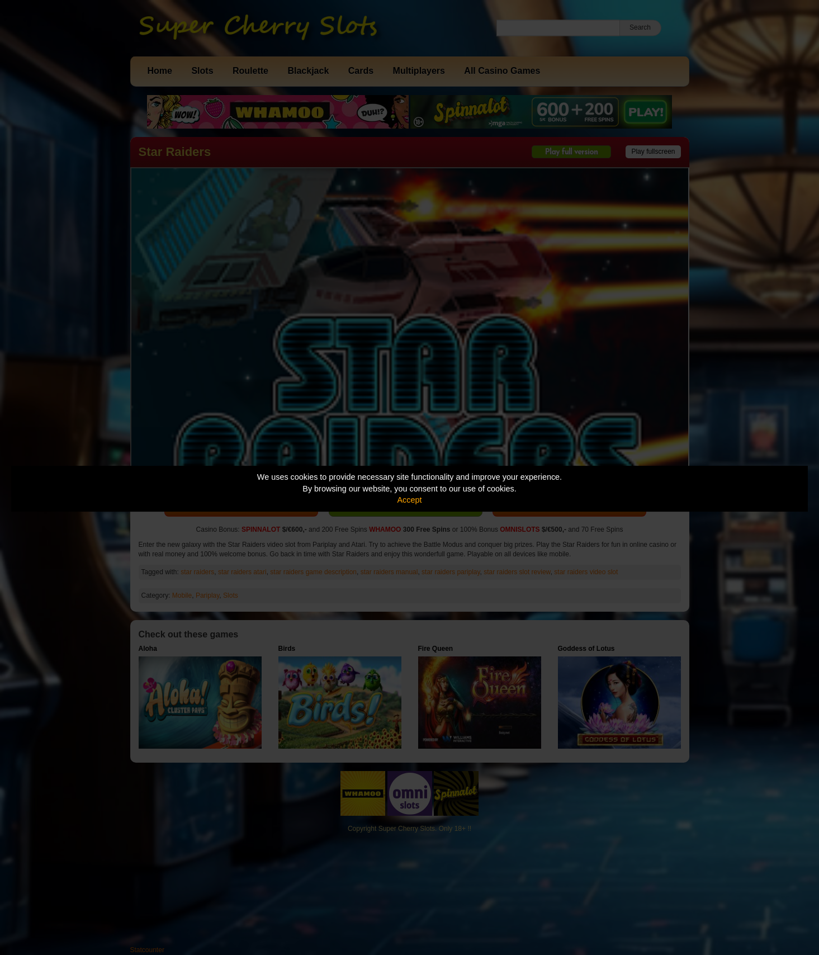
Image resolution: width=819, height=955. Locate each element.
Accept (409, 499)
